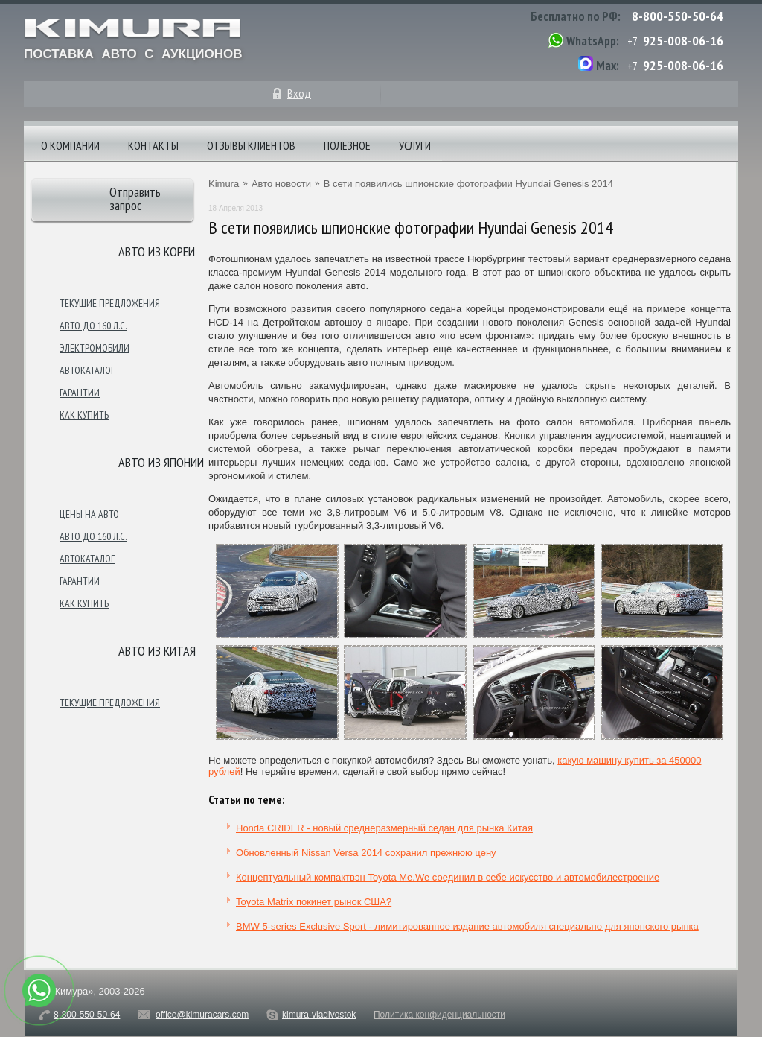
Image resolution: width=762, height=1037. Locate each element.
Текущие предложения (110, 303)
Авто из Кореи (156, 251)
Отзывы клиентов (251, 145)
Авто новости (281, 183)
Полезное (347, 145)
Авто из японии (161, 462)
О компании (70, 145)
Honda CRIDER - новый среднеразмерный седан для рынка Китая (384, 828)
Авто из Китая (157, 650)
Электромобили (94, 348)
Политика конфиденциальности (439, 1014)
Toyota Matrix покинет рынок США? (313, 901)
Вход (299, 93)
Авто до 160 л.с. (93, 325)
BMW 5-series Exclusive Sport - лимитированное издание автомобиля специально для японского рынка (467, 926)
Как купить (84, 415)
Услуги (415, 145)
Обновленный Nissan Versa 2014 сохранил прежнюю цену (366, 852)
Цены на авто (89, 514)
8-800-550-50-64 (677, 16)
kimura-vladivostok (319, 1014)
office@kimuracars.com (202, 1014)
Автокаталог (87, 370)
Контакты (153, 145)
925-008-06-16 (683, 40)
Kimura (223, 183)
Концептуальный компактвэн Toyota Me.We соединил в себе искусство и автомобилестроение (447, 877)
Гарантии (80, 392)
